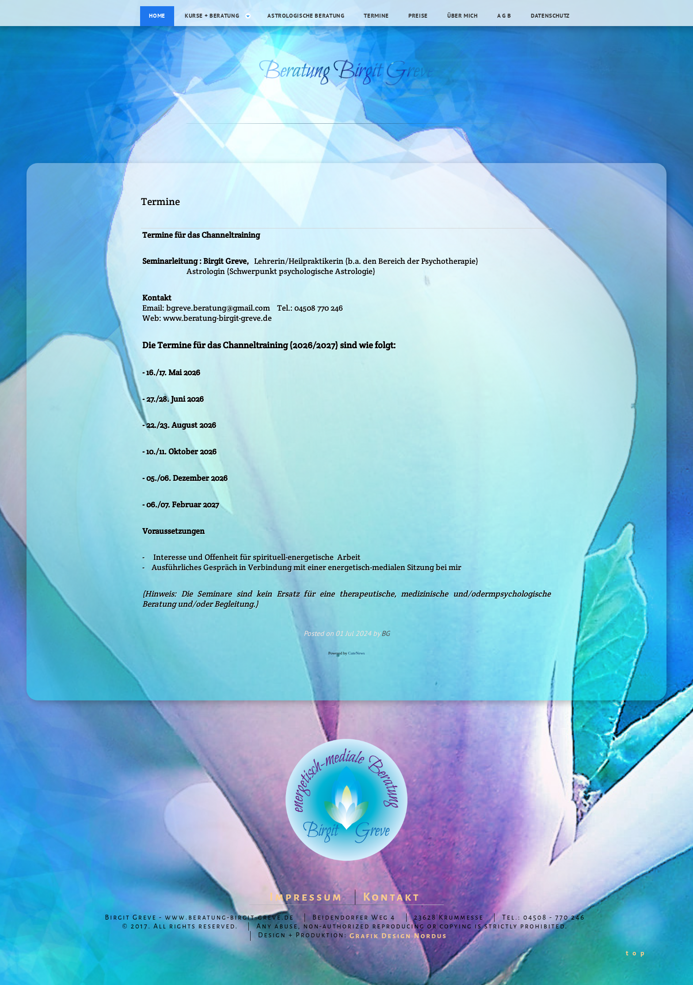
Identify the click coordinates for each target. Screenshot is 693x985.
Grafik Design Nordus (398, 936)
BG (385, 633)
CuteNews (356, 653)
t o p (635, 952)
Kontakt (391, 897)
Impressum (306, 897)
